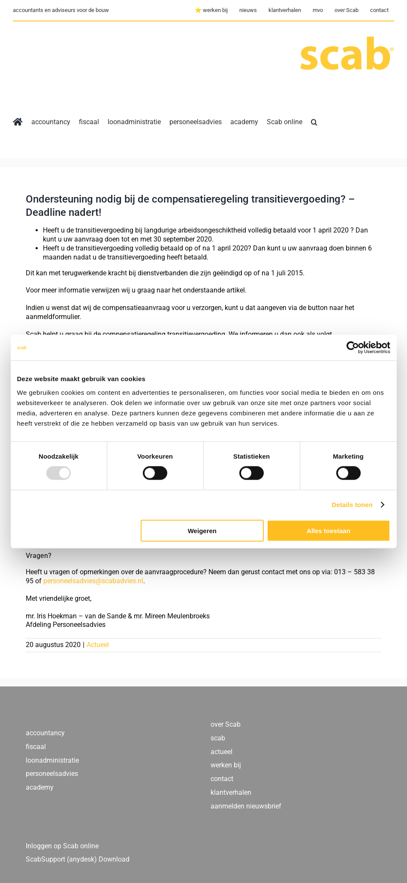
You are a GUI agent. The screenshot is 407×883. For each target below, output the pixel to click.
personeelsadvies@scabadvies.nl (92, 581)
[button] (314, 122)
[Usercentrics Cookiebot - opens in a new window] (352, 347)
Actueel (98, 645)
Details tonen (352, 504)
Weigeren (202, 530)
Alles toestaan (328, 530)
